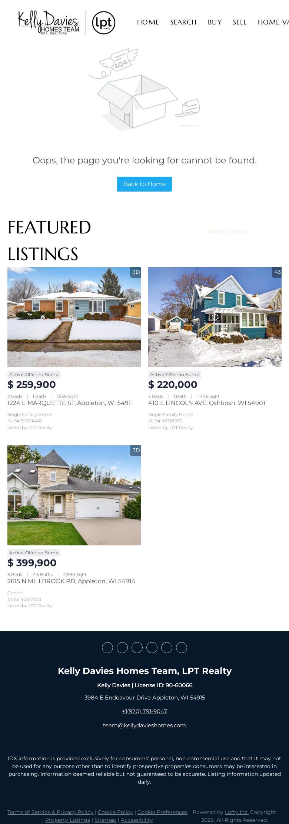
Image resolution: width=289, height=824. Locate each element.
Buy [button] (215, 22)
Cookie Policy (115, 812)
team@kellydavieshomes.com (144, 725)
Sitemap (105, 820)
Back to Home (144, 183)
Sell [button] (240, 22)
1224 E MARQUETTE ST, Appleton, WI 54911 (70, 402)
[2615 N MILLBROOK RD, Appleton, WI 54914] (74, 495)
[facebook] (107, 647)
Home (148, 22)
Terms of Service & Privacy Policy (50, 812)
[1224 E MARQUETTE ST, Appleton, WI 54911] (74, 317)
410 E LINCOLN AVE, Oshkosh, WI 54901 (206, 402)
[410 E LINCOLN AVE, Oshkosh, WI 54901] (215, 317)
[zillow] (137, 647)
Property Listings (67, 820)
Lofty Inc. (237, 812)
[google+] (181, 647)
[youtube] (166, 647)
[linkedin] (122, 647)
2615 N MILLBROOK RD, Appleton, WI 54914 (71, 581)
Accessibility (137, 820)
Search (183, 22)
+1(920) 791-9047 (144, 711)
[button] (66, 22)
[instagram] (151, 647)
